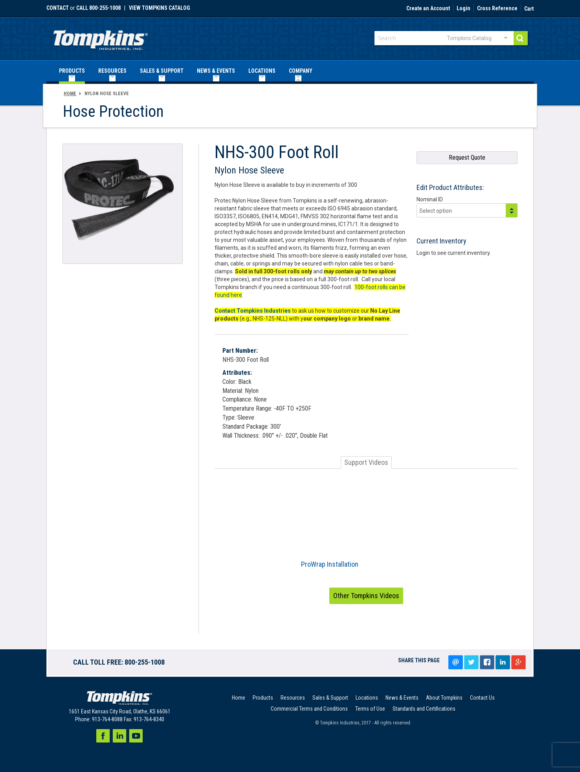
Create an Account (428, 9)
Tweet (471, 662)
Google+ (518, 662)
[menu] (290, 71)
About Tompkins (444, 698)
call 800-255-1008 (98, 8)
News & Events (401, 698)
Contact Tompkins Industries (253, 311)
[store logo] (100, 37)
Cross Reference (497, 9)
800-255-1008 (145, 662)
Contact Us (482, 698)
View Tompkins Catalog (159, 8)
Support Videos (366, 462)
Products (263, 698)
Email (455, 662)
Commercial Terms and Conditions (309, 709)
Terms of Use (370, 709)
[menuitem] (72, 71)
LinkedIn (502, 662)
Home (70, 93)
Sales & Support (330, 698)
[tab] (366, 462)
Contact (57, 8)
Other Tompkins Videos (366, 595)
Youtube (136, 736)
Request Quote (467, 157)
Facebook (103, 736)
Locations (367, 698)
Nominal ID (430, 199)
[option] (366, 528)
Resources (293, 698)
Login (463, 9)
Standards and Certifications (424, 709)
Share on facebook (487, 662)
